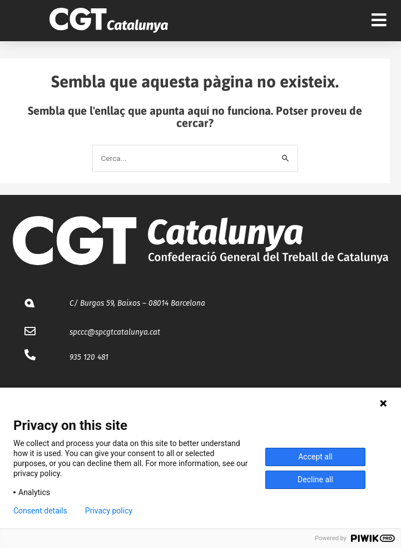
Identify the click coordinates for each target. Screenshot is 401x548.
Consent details (40, 510)
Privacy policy (108, 510)
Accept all (315, 456)
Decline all (315, 479)
